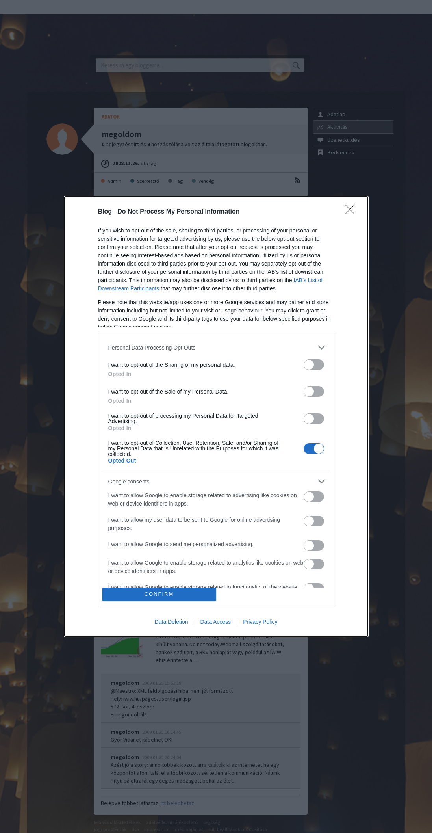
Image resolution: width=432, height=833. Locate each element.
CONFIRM (159, 594)
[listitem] (216, 347)
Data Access (215, 622)
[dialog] (216, 416)
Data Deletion (171, 622)
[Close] (352, 212)
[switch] (314, 364)
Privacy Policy (260, 622)
